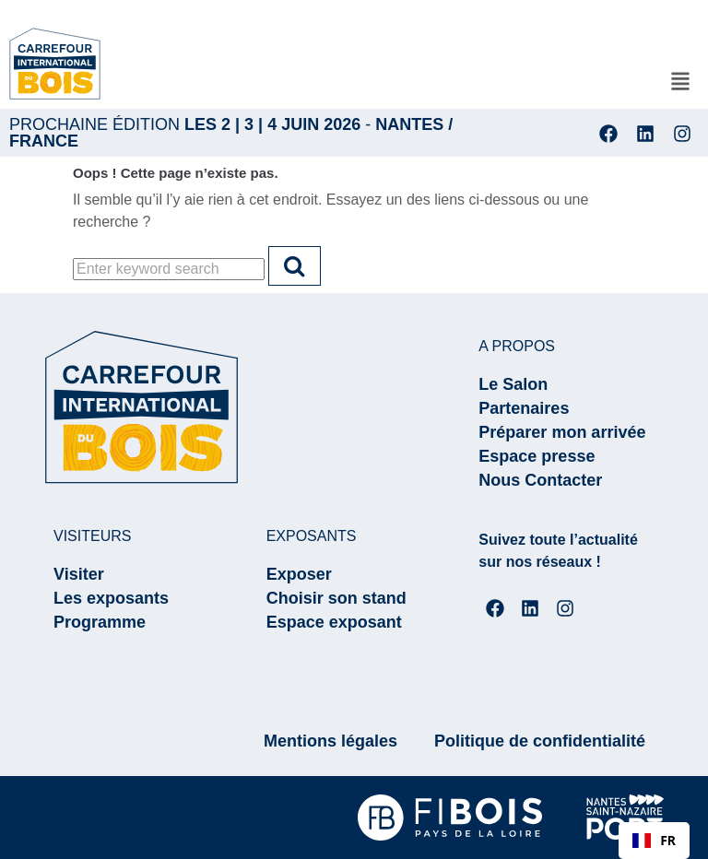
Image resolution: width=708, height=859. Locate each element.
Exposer (299, 574)
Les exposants (111, 598)
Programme (99, 622)
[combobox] (654, 840)
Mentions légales (330, 741)
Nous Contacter (540, 480)
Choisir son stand (336, 598)
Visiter (78, 574)
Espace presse (536, 456)
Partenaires (523, 408)
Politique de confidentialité (539, 741)
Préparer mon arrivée (561, 432)
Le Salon (513, 384)
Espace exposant (334, 622)
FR (654, 840)
